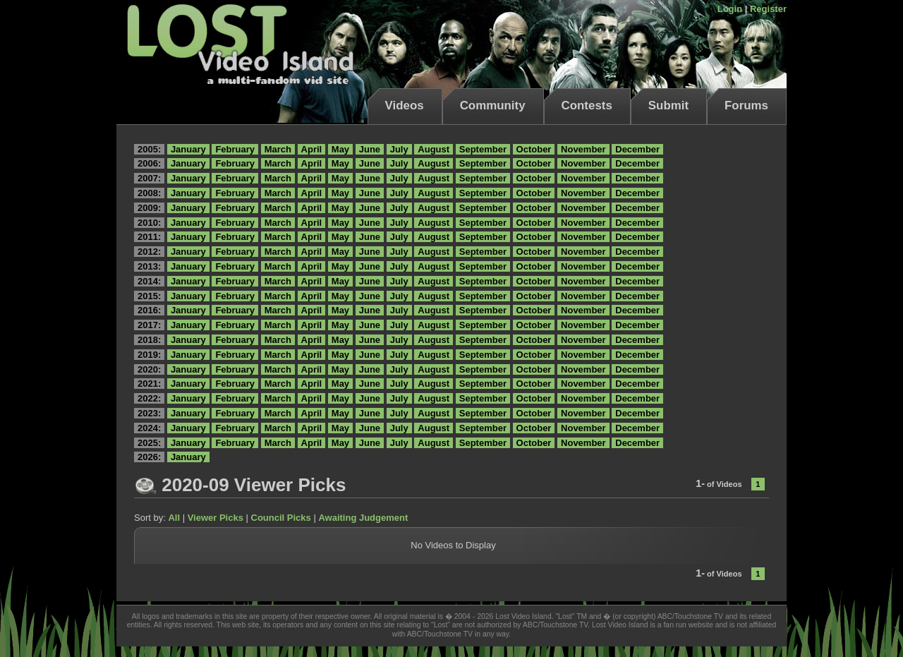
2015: (149, 296)
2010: (149, 222)
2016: (149, 310)
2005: (149, 149)
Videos (404, 105)
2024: (149, 428)
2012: (149, 251)
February (235, 149)
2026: (149, 457)
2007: (149, 178)
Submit (668, 105)
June (369, 149)
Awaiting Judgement (363, 517)
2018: (149, 339)
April (311, 149)
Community (493, 105)
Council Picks (281, 517)
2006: (149, 163)
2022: (149, 398)
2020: (149, 369)
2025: (149, 443)
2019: (149, 354)
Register (768, 9)
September (483, 149)
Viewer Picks (215, 517)
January (188, 149)
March (278, 149)
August (433, 149)
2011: (149, 236)
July (399, 149)
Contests (587, 105)
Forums (746, 105)
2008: (149, 193)
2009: (149, 208)
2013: (149, 266)
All (174, 517)
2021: (149, 383)
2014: (149, 281)
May (340, 149)
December (637, 149)
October (534, 149)
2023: (149, 413)
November (583, 149)
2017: (149, 325)
